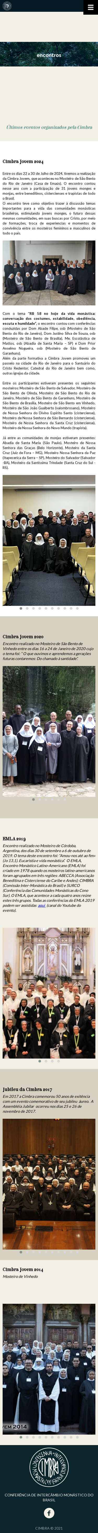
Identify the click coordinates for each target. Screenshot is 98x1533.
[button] (21, 608)
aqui (42, 905)
